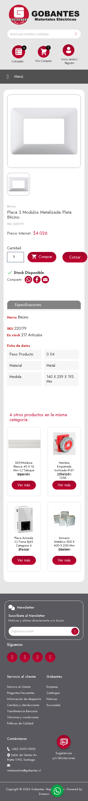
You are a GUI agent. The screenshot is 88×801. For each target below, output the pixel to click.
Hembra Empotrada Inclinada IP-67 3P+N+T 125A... (64, 470)
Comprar (41, 257)
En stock (13, 335)
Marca (12, 317)
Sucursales (53, 705)
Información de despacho (24, 699)
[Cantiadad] (15, 257)
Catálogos (53, 693)
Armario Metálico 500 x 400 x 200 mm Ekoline (64, 543)
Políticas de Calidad (20, 723)
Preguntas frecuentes (20, 693)
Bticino (11, 206)
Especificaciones (28, 304)
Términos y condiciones (22, 717)
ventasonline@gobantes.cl (24, 770)
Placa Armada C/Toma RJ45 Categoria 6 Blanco (23, 543)
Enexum (44, 794)
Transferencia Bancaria (22, 711)
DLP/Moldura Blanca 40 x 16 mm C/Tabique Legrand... (23, 468)
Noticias (51, 699)
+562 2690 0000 (23, 749)
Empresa (52, 687)
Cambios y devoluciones (23, 705)
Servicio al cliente (18, 687)
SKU (9, 224)
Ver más (23, 485)
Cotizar (74, 257)
